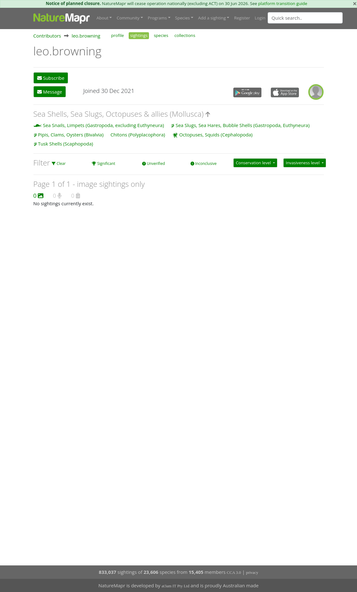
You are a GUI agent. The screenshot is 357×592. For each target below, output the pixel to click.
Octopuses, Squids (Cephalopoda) (216, 134)
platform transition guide (282, 3)
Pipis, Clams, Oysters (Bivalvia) (70, 134)
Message (49, 92)
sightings (139, 35)
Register (242, 18)
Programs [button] (157, 18)
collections (185, 35)
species (161, 35)
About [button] (102, 18)
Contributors (47, 36)
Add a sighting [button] (212, 18)
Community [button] (128, 18)
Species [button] (182, 18)
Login (260, 18)
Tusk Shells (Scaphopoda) (65, 143)
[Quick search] (305, 17)
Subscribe (50, 78)
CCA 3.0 (234, 572)
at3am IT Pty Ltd (175, 586)
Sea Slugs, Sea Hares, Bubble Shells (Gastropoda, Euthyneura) (243, 125)
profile (117, 35)
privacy (252, 572)
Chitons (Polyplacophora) (138, 134)
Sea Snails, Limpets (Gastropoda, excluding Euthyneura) (103, 125)
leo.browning (86, 36)
